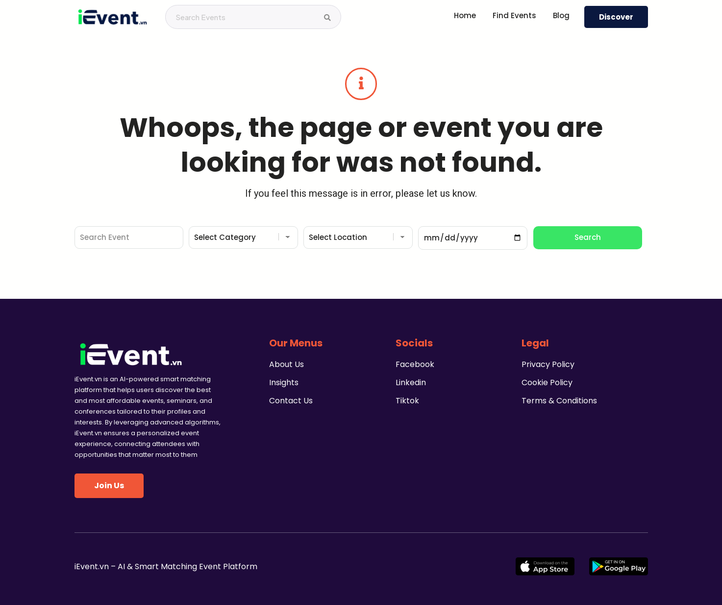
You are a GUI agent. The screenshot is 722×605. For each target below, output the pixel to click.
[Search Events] (327, 17)
